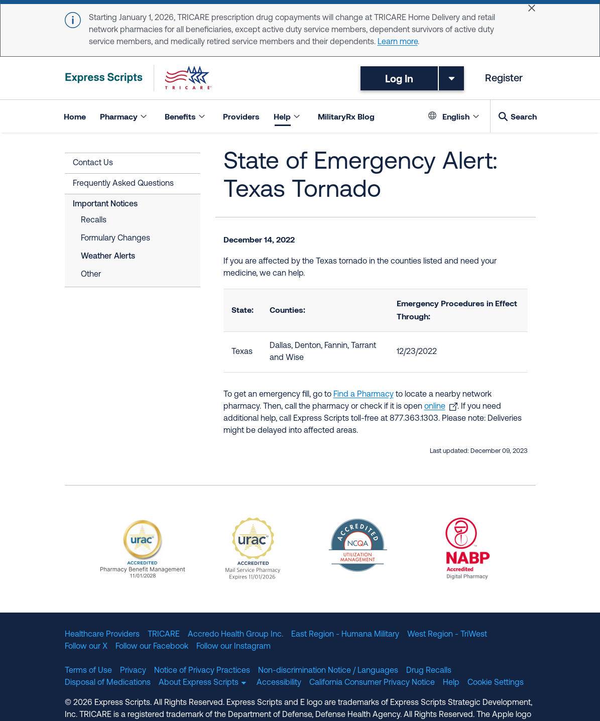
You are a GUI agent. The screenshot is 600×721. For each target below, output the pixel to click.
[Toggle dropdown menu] (451, 78)
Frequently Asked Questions (123, 184)
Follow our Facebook (151, 647)
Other (91, 275)
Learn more (398, 42)
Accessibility (279, 683)
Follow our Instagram (233, 647)
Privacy (133, 671)
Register (504, 79)
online (434, 407)
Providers (241, 116)
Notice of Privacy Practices (202, 671)
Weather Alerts (108, 257)
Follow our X (86, 647)
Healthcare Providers (102, 635)
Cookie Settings (495, 683)
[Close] (532, 8)
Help (451, 683)
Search (524, 116)
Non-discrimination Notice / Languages (328, 671)
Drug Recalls (428, 671)
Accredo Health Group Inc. (235, 635)
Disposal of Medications (108, 683)
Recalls (93, 220)
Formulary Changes (115, 238)
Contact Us (93, 163)
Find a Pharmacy (363, 395)
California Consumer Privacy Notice (372, 683)
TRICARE (164, 635)
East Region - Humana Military (345, 635)
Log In (399, 78)
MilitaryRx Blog (346, 116)
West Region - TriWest (447, 635)
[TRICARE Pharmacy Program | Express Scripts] (138, 78)
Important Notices (105, 204)
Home (75, 116)
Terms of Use (88, 671)
